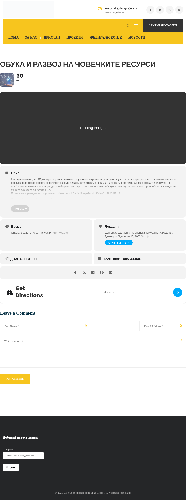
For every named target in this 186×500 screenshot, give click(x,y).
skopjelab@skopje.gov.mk (120, 8)
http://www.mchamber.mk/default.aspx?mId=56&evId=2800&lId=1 (81, 193)
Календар (112, 259)
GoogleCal (132, 259)
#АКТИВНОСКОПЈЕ (163, 25)
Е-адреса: (9, 449)
